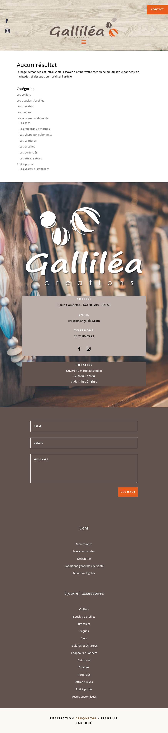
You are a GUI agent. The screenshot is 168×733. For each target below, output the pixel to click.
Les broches (27, 146)
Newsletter (84, 558)
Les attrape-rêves (31, 158)
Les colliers (24, 94)
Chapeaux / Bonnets (84, 653)
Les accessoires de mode (33, 118)
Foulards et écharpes (84, 645)
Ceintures (84, 660)
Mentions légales (84, 573)
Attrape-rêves (84, 682)
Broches (84, 667)
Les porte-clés (28, 152)
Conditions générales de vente (84, 566)
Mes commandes (84, 551)
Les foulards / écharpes (35, 129)
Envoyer (128, 492)
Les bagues (24, 112)
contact (157, 9)
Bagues (84, 631)
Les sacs (25, 123)
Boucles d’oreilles (84, 616)
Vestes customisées (84, 696)
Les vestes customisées (34, 169)
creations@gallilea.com (84, 321)
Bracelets (84, 624)
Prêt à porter (25, 164)
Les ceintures (28, 140)
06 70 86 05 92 (84, 336)
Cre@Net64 (87, 718)
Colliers (84, 609)
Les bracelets (25, 106)
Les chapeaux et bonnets (36, 134)
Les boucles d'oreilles (30, 100)
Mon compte (84, 544)
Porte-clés (84, 674)
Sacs (84, 638)
